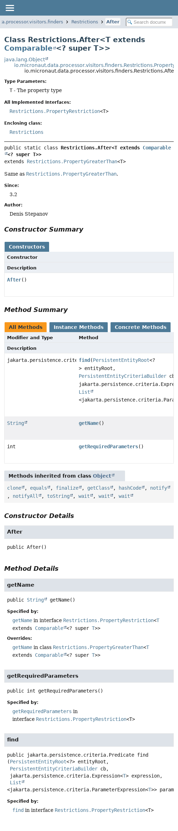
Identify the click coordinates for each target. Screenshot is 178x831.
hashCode (130, 488)
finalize (67, 488)
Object (102, 476)
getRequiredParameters (108, 446)
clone (14, 488)
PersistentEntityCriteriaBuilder (122, 376)
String (15, 423)
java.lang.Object (24, 59)
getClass (98, 488)
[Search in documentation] (149, 22)
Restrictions (84, 21)
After (112, 21)
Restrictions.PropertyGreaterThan (72, 161)
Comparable (28, 48)
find (84, 360)
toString (58, 496)
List (84, 392)
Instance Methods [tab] (78, 327)
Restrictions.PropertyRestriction (55, 111)
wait (84, 496)
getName (89, 423)
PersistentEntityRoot (121, 360)
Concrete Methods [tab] (140, 327)
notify (158, 488)
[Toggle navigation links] (10, 8)
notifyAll (25, 496)
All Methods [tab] (25, 327)
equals (38, 488)
